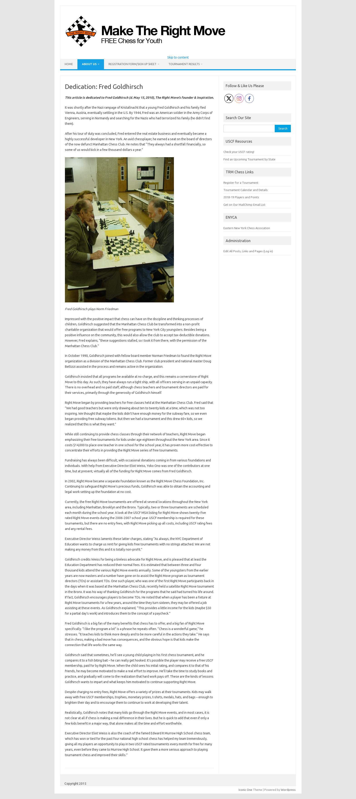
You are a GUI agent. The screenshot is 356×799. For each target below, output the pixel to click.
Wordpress (288, 789)
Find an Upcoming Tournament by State (249, 159)
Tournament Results (184, 64)
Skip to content (178, 57)
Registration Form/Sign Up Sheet (132, 64)
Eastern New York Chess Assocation (246, 228)
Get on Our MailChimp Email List (244, 204)
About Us (89, 64)
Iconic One (245, 789)
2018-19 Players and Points (241, 197)
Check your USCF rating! (238, 151)
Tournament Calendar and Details (245, 189)
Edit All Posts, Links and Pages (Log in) (248, 251)
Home (69, 64)
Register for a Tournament (240, 182)
